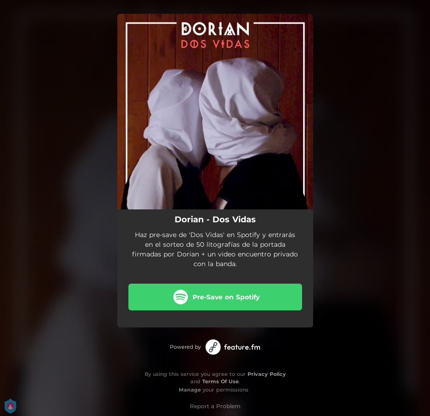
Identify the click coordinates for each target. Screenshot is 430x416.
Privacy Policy (267, 374)
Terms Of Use (220, 381)
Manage (190, 389)
